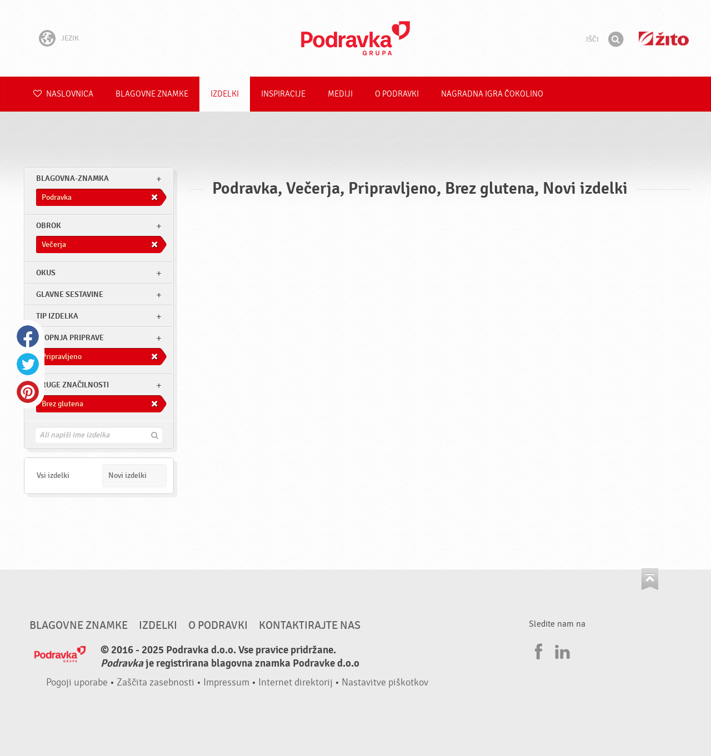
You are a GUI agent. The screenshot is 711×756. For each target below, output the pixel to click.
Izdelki (225, 94)
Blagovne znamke (152, 94)
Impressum (226, 682)
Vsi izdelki (53, 475)
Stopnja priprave (70, 337)
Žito (664, 39)
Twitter (28, 364)
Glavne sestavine (69, 294)
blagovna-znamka (72, 178)
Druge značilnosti (72, 385)
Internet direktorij (295, 682)
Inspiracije (283, 94)
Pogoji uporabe (77, 682)
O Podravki (397, 94)
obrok (48, 225)
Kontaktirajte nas (309, 625)
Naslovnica (63, 94)
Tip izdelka (57, 316)
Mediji (340, 94)
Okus (46, 273)
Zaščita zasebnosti (155, 682)
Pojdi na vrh (650, 579)
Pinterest (28, 392)
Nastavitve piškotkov (385, 682)
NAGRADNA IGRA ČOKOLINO (492, 94)
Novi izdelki (127, 475)
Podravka (355, 38)
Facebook (28, 336)
